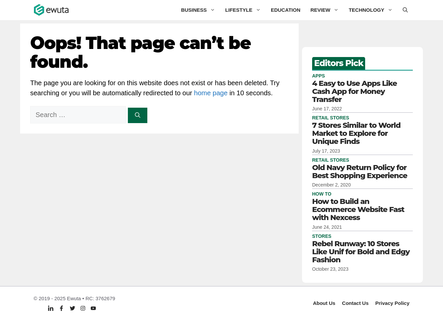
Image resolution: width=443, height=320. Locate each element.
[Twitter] (72, 308)
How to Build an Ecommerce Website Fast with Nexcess (358, 209)
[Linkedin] (51, 308)
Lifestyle (245, 10)
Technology (373, 10)
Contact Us (355, 303)
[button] (405, 10)
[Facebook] (61, 308)
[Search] (137, 115)
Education (285, 10)
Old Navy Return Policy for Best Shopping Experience (359, 171)
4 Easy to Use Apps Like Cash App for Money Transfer (354, 91)
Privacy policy (392, 303)
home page (211, 93)
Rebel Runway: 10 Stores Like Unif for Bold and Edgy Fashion (360, 251)
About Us (324, 303)
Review (327, 10)
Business (200, 10)
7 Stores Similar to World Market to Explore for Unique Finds (356, 133)
